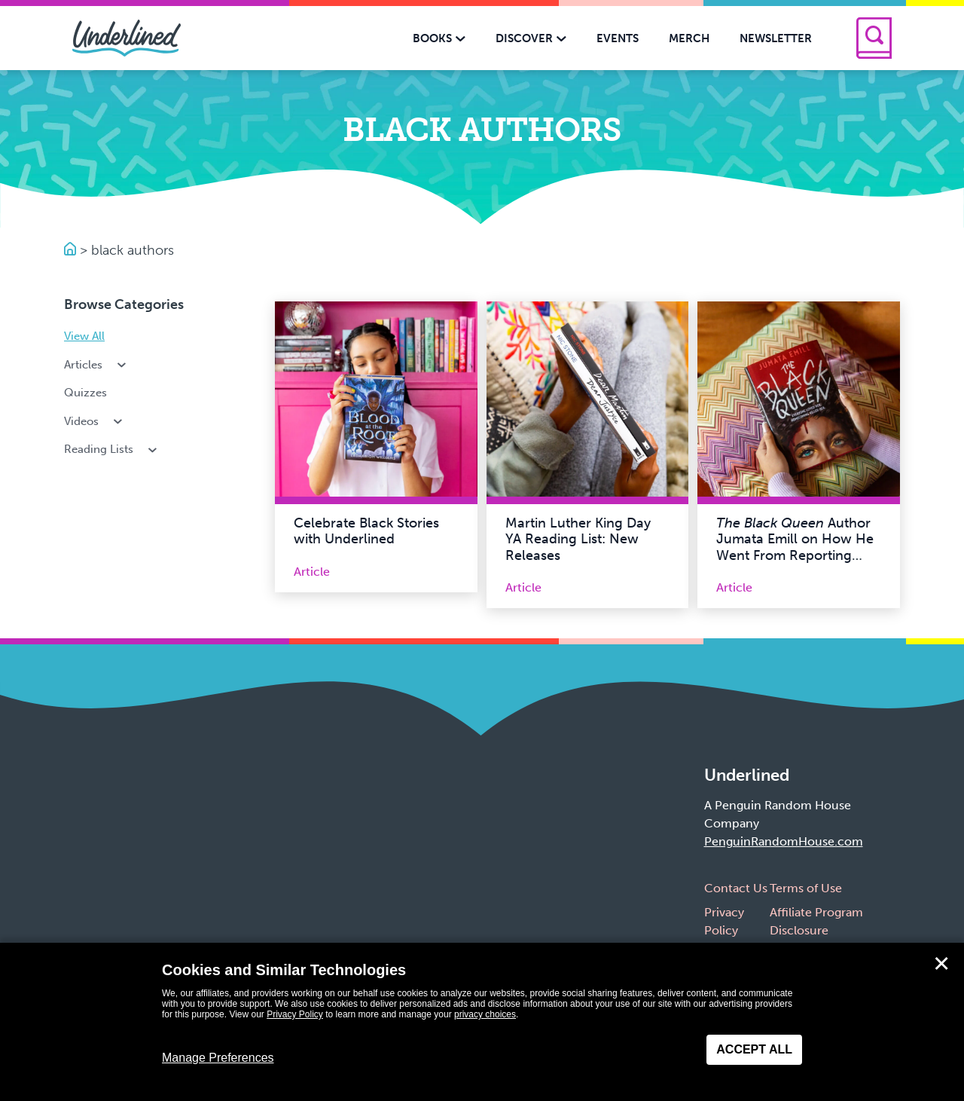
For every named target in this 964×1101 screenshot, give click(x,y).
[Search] (874, 38)
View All (84, 336)
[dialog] (482, 1022)
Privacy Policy (295, 1014)
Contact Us (735, 888)
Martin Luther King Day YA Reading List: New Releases (578, 539)
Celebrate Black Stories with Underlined (366, 531)
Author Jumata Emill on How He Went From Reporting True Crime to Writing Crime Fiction (795, 555)
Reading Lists (112, 449)
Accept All (754, 1049)
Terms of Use (806, 888)
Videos (94, 421)
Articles (96, 365)
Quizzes (85, 392)
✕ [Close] (941, 963)
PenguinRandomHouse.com (783, 841)
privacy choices (485, 1014)
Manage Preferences (218, 1057)
